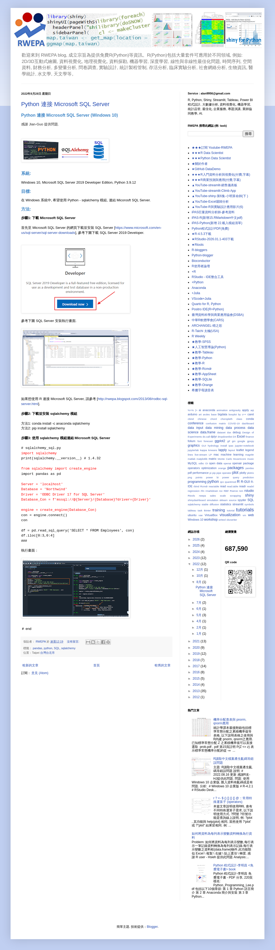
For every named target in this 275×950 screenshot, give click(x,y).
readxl (250, 486)
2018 (197, 660)
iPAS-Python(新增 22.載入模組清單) (217, 223)
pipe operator (224, 472)
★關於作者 (200, 164)
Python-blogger (202, 255)
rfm (202, 490)
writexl (222, 519)
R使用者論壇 (201, 266)
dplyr (214, 436)
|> (196, 410)
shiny (249, 495)
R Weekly (198, 336)
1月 (199, 633)
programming (197, 482)
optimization (209, 468)
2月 (199, 627)
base (214, 414)
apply (245, 410)
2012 (197, 697)
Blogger (152, 927)
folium (191, 441)
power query (230, 477)
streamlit (237, 504)
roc (221, 490)
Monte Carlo (225, 458)
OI (206, 463)
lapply (222, 450)
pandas (37, 648)
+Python (197, 282)
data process (235, 428)
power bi (212, 477)
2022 (197, 564)
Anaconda (199, 288)
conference (195, 423)
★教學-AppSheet (204, 374)
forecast (208, 441)
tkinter (207, 510)
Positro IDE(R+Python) (208, 309)
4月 (199, 621)
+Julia (196, 293)
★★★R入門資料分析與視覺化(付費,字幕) (221, 174)
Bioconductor (201, 261)
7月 (199, 602)
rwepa (202, 495)
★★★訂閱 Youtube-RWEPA (212, 147)
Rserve (234, 490)
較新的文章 (30, 665)
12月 (200, 569)
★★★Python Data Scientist (211, 158)
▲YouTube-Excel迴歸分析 (210, 201)
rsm (241, 490)
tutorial (231, 510)
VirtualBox (211, 515)
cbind (191, 418)
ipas (231, 445)
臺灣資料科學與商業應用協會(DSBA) (218, 315)
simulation (212, 500)
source (232, 500)
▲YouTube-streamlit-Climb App (214, 191)
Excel (241, 436)
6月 (199, 609)
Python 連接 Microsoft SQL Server (65, 104)
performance (200, 472)
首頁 (96, 665)
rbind (196, 486)
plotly (243, 472)
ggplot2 (220, 441)
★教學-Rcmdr (202, 369)
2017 (197, 666)
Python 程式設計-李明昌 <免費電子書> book (233, 867)
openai (227, 463)
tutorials (245, 509)
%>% (191, 410)
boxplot (232, 414)
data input (195, 428)
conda (250, 418)
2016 (197, 672)
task (200, 510)
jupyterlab (193, 450)
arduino (192, 414)
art (200, 414)
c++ (244, 414)
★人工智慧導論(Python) (209, 347)
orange (222, 468)
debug (237, 432)
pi (210, 472)
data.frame (207, 432)
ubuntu (192, 515)
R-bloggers (199, 250)
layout (231, 450)
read (223, 486)
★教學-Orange (202, 385)
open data (215, 463)
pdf (190, 472)
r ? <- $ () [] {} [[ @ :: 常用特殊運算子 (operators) (232, 800)
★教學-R (198, 363)
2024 (197, 552)
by (239, 414)
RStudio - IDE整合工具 (208, 277)
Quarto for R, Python (206, 304)
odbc (201, 463)
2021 (197, 641)
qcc (222, 481)
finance (250, 436)
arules (206, 414)
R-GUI (245, 482)
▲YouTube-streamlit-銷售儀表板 (214, 185)
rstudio (249, 491)
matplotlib (201, 458)
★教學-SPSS (201, 342)
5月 (199, 615)
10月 (200, 576)
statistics (225, 504)
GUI (203, 445)
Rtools (191, 495)
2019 (197, 654)
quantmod (230, 481)
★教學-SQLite (202, 379)
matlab (191, 458)
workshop (211, 519)
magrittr (249, 454)
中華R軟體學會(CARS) (208, 320)
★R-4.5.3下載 (201, 234)
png (190, 477)
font (200, 441)
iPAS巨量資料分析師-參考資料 (213, 212)
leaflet (240, 450)
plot (235, 472)
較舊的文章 (163, 665)
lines (190, 454)
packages (235, 468)
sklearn (223, 500)
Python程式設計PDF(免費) (210, 228)
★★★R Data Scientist (207, 153)
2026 (197, 539)
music (250, 458)
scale (223, 495)
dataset (221, 432)
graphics (194, 445)
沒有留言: (73, 641)
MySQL (192, 463)
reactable (214, 486)
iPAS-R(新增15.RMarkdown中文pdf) (217, 218)
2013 (197, 691)
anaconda (209, 410)
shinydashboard (197, 500)
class (239, 418)
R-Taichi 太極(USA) (205, 331)
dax (229, 432)
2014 (197, 685)
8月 (199, 582)
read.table (232, 486)
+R (194, 272)
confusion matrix (216, 423)
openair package (243, 463)
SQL (57, 648)
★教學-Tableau (202, 352)
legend (249, 450)
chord (213, 418)
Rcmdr (204, 486)
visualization (230, 515)
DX (234, 436)
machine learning (232, 454)
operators (194, 468)
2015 (197, 678)
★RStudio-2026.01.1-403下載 (213, 239)
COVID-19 (234, 423)
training (218, 510)
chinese (202, 418)
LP (210, 454)
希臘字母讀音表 (203, 390)
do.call (206, 436)
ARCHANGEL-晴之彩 (207, 326)
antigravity (235, 410)
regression (194, 490)
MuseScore (239, 458)
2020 (197, 647)
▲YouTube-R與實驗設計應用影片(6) (217, 207)
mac (216, 454)
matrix (212, 458)
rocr (226, 490)
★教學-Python (202, 358)
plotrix (250, 472)
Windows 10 (195, 519)
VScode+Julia (201, 299)
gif (228, 441)
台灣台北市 (47, 652)
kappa (203, 450)
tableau (192, 510)
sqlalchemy (68, 648)
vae (201, 515)
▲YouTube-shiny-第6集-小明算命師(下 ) (220, 196)
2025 (197, 545)
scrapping (235, 495)
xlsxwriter (231, 519)
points (199, 477)
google (241, 441)
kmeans (212, 450)
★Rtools (198, 245)
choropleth (226, 418)
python (48, 648)
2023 (197, 558)
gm (233, 441)
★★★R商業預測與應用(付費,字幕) (216, 180)
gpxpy (250, 441)
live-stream (201, 454)
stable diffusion (210, 504)
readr (242, 486)
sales (213, 495)
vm (244, 515)
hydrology (213, 445)
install (224, 445)
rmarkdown (211, 490)
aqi (252, 410)
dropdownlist (225, 436)
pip (214, 472)
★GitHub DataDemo (206, 169)
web (251, 515)
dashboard (248, 423)
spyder (242, 500)
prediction (248, 477)
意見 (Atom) (39, 673)
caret (251, 414)
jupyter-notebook (244, 445)
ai (200, 410)
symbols (249, 504)
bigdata (222, 414)
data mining (214, 428)
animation (222, 410)
